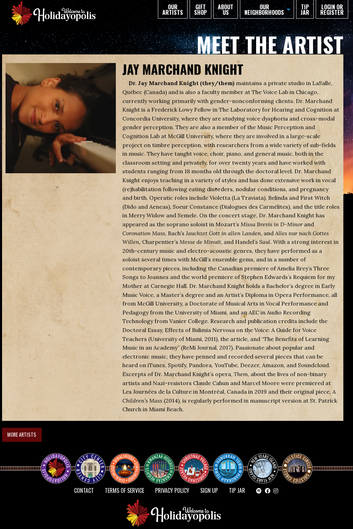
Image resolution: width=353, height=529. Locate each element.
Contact (84, 490)
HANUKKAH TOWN (231, 462)
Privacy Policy (172, 490)
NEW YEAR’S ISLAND (263, 465)
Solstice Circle (297, 462)
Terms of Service (124, 490)
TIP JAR (305, 10)
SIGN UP (209, 490)
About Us (225, 10)
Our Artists (172, 10)
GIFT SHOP (200, 10)
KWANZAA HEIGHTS (162, 462)
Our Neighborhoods (264, 10)
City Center (89, 462)
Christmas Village (196, 462)
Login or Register (332, 10)
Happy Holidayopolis (58, 462)
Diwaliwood (127, 459)
